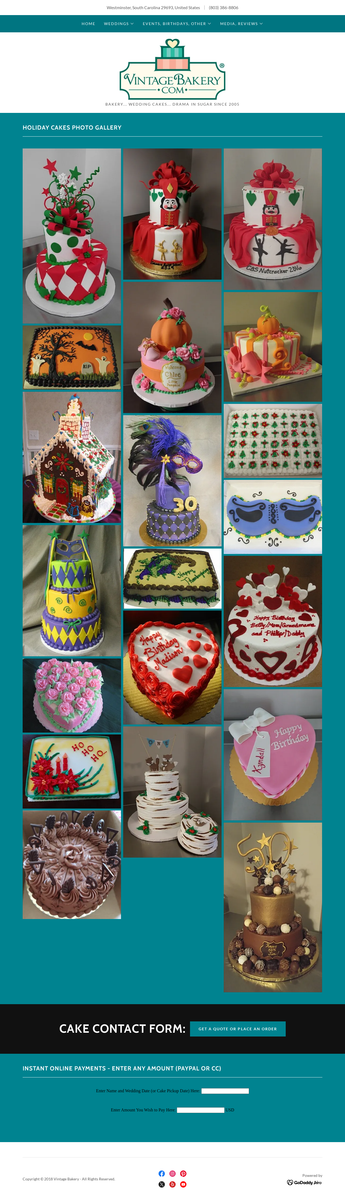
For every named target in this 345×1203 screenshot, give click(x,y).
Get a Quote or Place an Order (238, 1029)
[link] (172, 68)
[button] (119, 23)
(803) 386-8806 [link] (223, 7)
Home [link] (88, 23)
